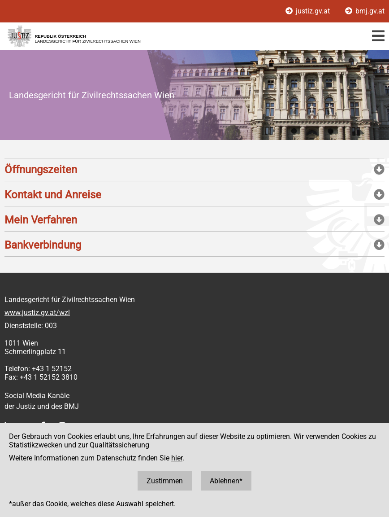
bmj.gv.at (365, 11)
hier (176, 458)
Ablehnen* (226, 481)
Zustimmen (165, 481)
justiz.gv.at (308, 11)
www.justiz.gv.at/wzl (37, 312)
